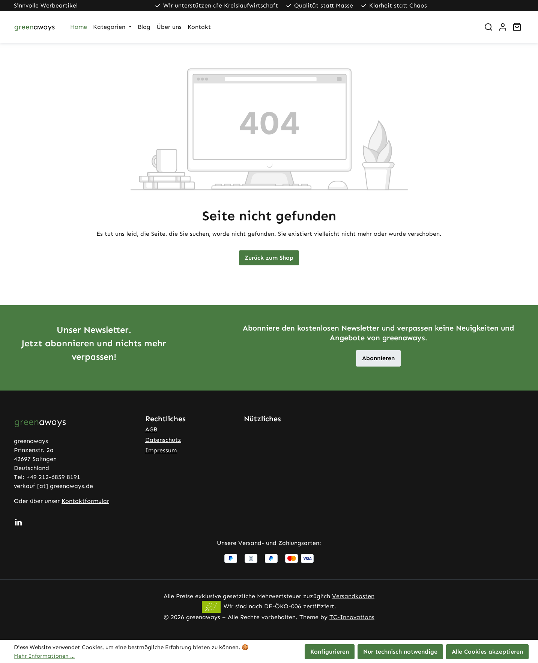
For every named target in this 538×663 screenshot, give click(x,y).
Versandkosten (353, 596)
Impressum (161, 450)
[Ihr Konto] (503, 27)
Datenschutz (163, 439)
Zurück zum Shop (269, 257)
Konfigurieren (329, 651)
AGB (151, 429)
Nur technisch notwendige (400, 651)
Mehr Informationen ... (44, 656)
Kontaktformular (85, 500)
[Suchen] (488, 27)
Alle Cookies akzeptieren (487, 651)
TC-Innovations (351, 617)
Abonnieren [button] (378, 358)
